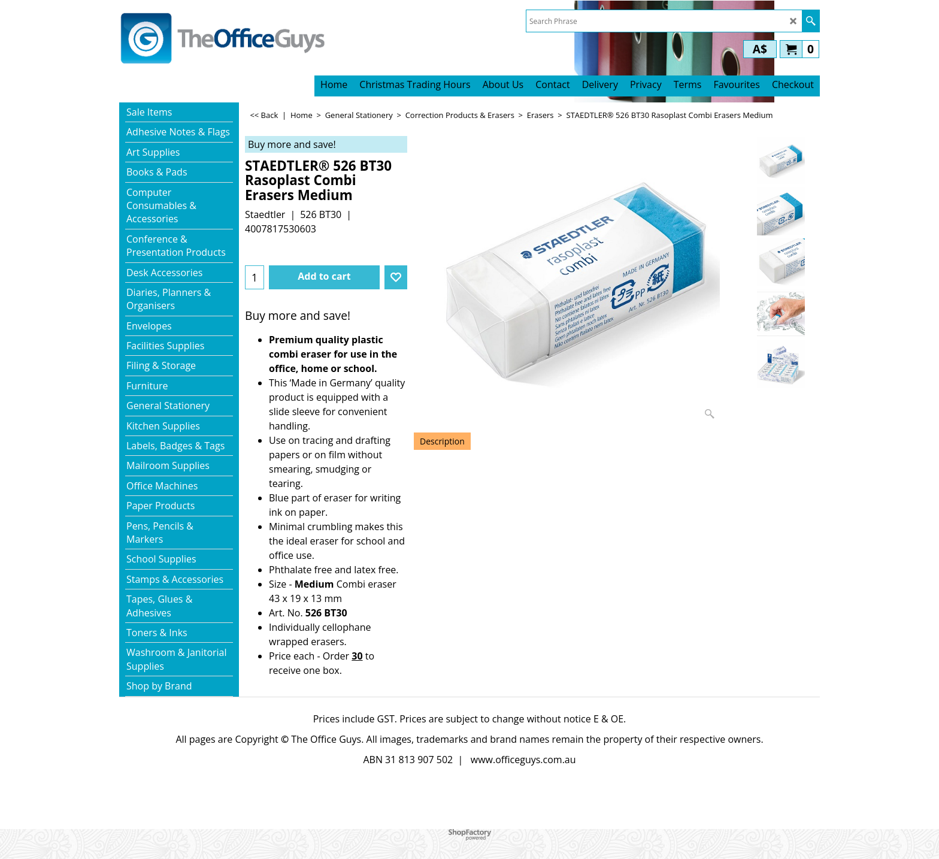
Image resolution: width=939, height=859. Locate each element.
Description (442, 441)
